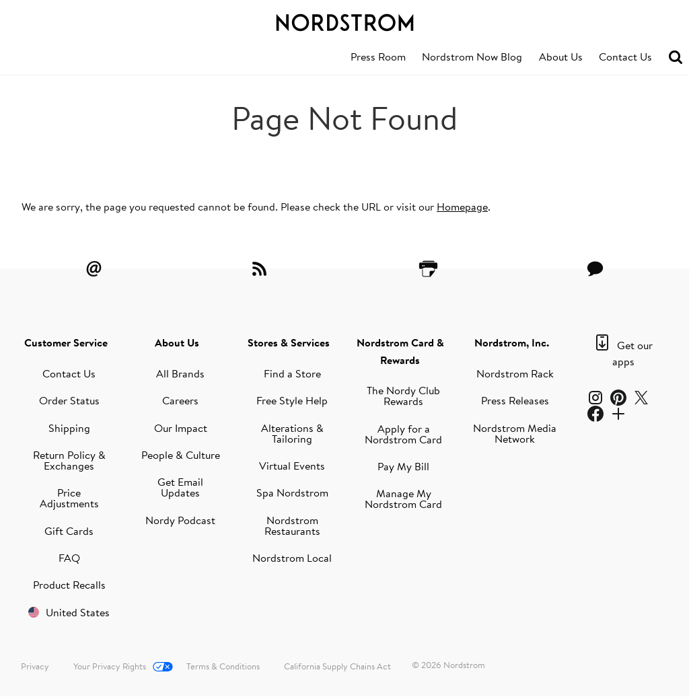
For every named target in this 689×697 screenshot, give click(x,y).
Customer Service (66, 342)
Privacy (35, 666)
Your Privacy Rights (109, 666)
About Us (561, 56)
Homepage (462, 206)
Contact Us (625, 56)
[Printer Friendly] (428, 268)
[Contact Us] (595, 268)
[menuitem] (378, 57)
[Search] (675, 57)
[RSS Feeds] (261, 268)
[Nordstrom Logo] (344, 20)
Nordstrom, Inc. (511, 342)
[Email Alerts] (93, 268)
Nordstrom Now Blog (472, 56)
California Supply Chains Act (337, 666)
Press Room (378, 56)
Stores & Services (289, 342)
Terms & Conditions (223, 666)
